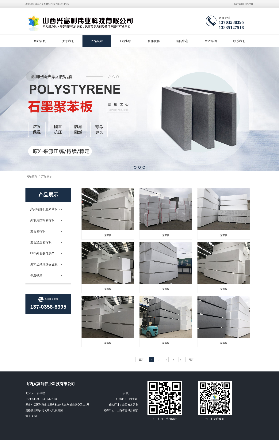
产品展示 (97, 41)
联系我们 (238, 3)
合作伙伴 (154, 41)
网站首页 (40, 41)
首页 (141, 359)
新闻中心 (182, 41)
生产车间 (211, 41)
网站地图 (249, 3)
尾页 (191, 359)
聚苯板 (107, 235)
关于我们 (68, 41)
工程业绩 (125, 41)
